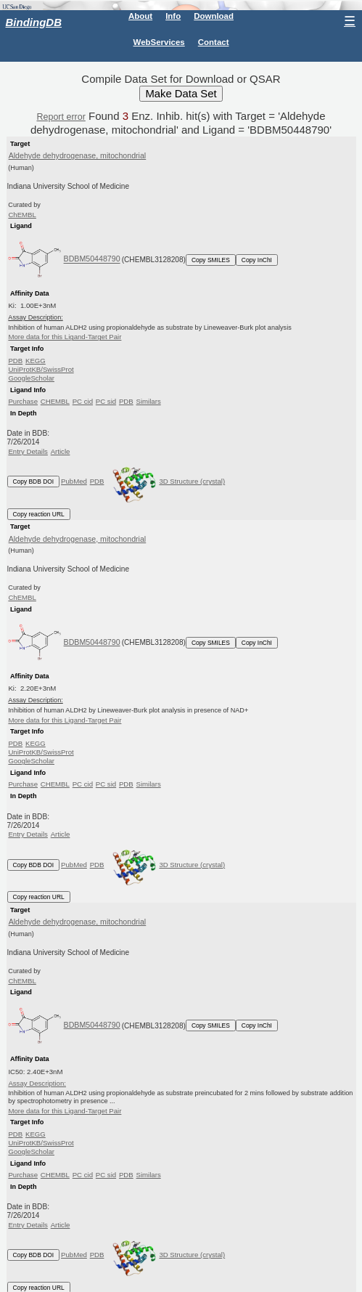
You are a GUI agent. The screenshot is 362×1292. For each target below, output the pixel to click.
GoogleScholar (31, 378)
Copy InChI (257, 260)
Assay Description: (37, 1083)
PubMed (74, 481)
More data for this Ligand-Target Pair (64, 337)
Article (60, 451)
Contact (213, 42)
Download (214, 16)
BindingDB (34, 22)
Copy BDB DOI (33, 481)
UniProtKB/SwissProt (40, 369)
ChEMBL (22, 215)
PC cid (83, 401)
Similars (148, 401)
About (140, 16)
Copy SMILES (211, 260)
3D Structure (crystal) (166, 481)
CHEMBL (55, 401)
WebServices (159, 42)
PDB (15, 361)
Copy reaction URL (39, 514)
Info (173, 16)
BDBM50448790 (92, 259)
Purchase (23, 401)
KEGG (35, 361)
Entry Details (27, 451)
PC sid (106, 401)
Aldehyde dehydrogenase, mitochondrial (78, 155)
